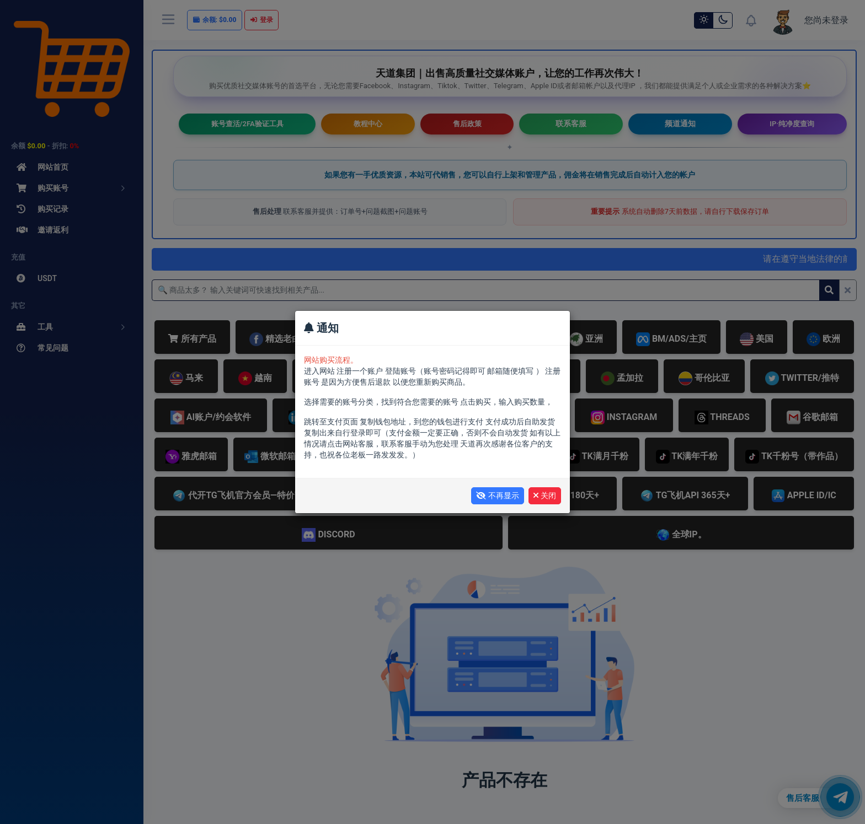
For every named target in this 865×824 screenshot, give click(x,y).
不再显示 (497, 495)
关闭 (544, 495)
